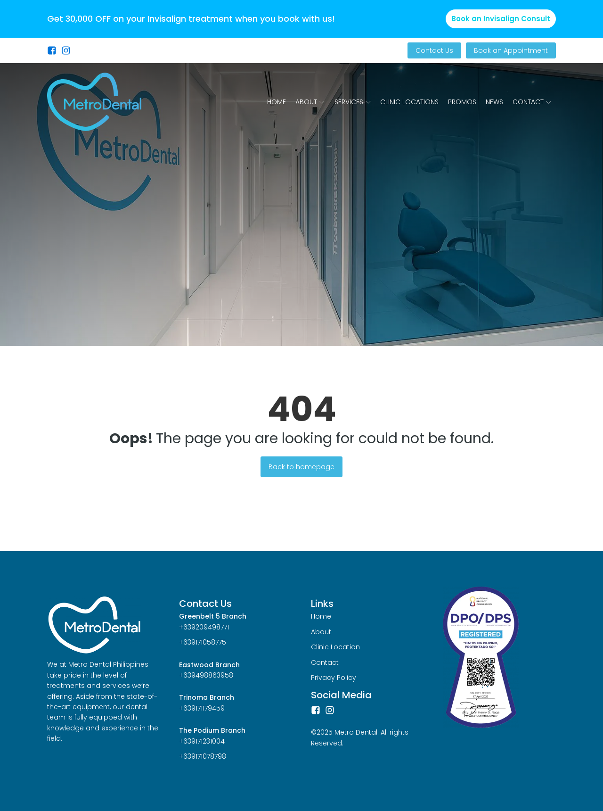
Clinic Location (335, 647)
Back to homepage (301, 467)
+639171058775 (202, 642)
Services (352, 102)
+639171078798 (202, 756)
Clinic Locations (409, 102)
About (310, 102)
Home (276, 102)
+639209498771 (204, 627)
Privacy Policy (333, 677)
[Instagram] (329, 710)
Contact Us (434, 50)
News (494, 102)
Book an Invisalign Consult (500, 19)
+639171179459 (202, 708)
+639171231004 (202, 741)
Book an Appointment (511, 50)
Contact (532, 102)
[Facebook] (315, 710)
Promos (462, 102)
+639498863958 (206, 675)
